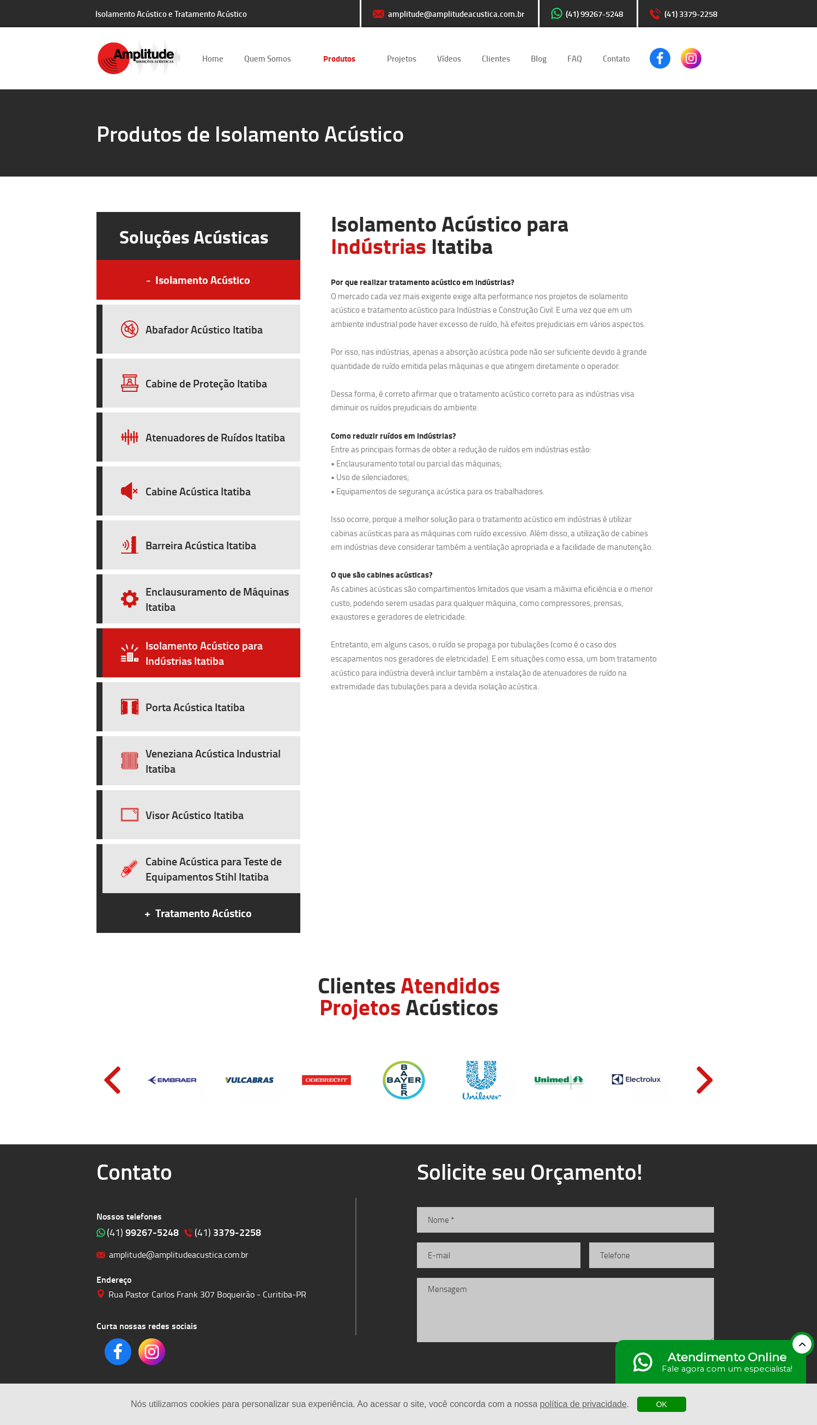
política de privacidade (583, 1404)
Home (212, 58)
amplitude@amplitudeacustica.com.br (456, 14)
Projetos (401, 58)
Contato (616, 58)
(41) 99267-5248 (594, 14)
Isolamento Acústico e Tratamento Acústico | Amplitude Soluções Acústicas (139, 58)
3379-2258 (228, 1232)
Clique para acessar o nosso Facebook (660, 58)
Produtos (339, 58)
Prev (112, 1080)
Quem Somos (267, 58)
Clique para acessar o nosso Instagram (691, 58)
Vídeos (449, 58)
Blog (539, 58)
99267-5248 (143, 1232)
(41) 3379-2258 (690, 14)
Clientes (496, 58)
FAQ (574, 58)
